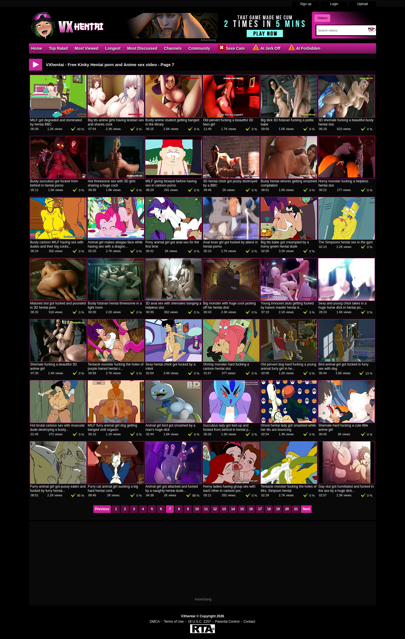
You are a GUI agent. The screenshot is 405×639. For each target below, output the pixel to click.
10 (197, 509)
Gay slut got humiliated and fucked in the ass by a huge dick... (346, 489)
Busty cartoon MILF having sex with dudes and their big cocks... (56, 244)
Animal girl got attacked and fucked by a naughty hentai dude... (171, 489)
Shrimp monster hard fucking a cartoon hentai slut (226, 366)
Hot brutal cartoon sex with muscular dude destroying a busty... (57, 427)
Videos (322, 18)
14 (233, 509)
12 (215, 509)
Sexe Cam (231, 48)
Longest (112, 48)
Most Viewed (86, 48)
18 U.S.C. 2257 (199, 622)
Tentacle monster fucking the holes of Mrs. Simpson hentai (288, 489)
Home (36, 48)
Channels (173, 48)
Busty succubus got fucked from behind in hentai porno (54, 183)
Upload (362, 4)
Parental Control (227, 622)
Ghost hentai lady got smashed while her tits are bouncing (288, 427)
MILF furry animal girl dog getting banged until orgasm (112, 427)
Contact (249, 622)
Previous (102, 509)
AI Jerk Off (265, 48)
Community (199, 48)
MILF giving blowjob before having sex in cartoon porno (171, 183)
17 (260, 509)
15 (242, 509)
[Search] (341, 30)
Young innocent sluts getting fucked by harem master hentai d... (287, 305)
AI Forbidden (303, 48)
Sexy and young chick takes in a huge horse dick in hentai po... (342, 305)
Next (306, 509)
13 (224, 509)
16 (251, 509)
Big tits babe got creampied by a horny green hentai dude (285, 244)
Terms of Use (174, 622)
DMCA (155, 622)
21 (296, 509)
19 (278, 509)
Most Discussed (142, 48)
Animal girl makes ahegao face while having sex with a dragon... (115, 244)
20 (287, 509)
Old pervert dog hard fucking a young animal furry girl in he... (288, 366)
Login (334, 4)
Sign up (306, 4)
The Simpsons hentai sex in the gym (345, 242)
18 (269, 509)
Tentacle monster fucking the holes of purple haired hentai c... (115, 366)
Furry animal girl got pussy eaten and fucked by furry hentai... (58, 489)
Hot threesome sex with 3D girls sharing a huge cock (111, 183)
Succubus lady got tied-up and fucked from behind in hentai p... (227, 427)
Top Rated (58, 48)
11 (206, 509)
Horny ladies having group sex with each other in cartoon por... (229, 489)
